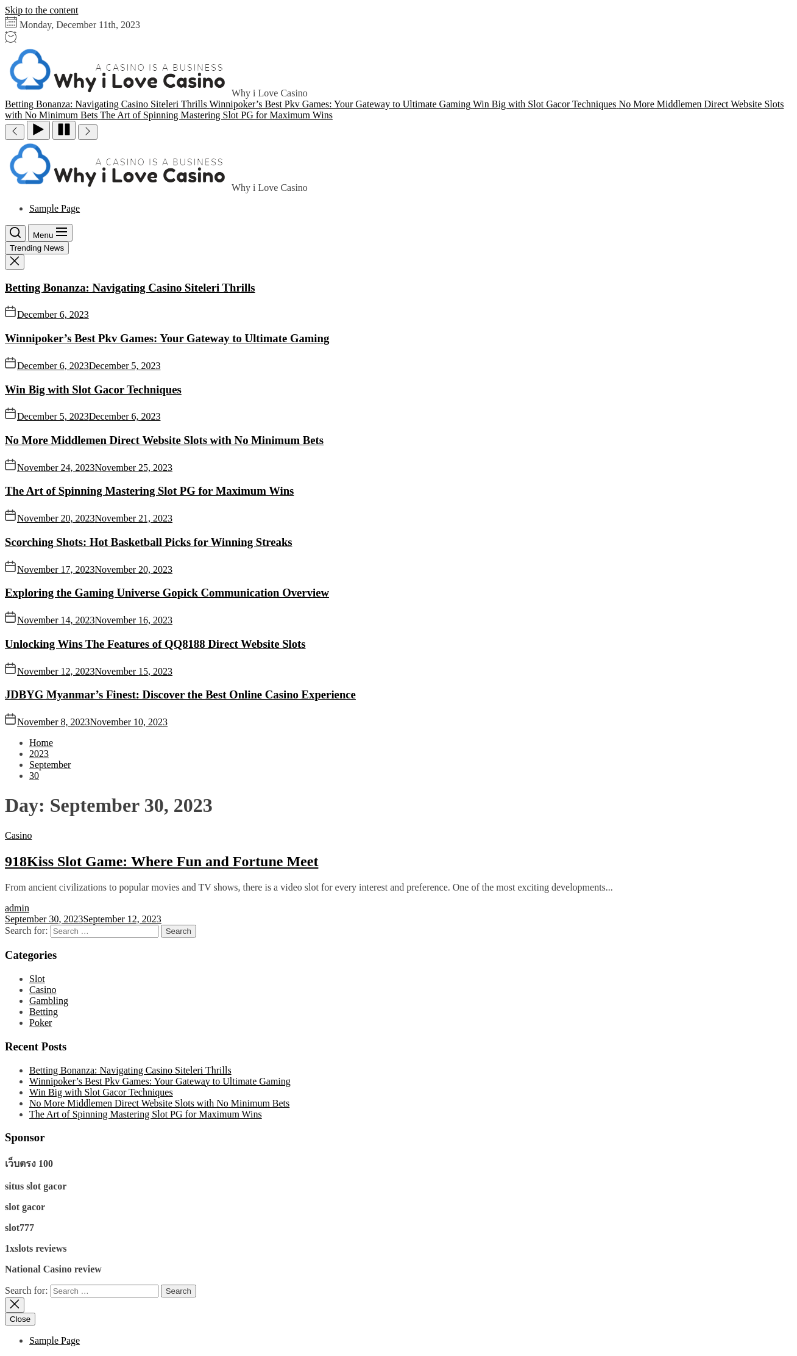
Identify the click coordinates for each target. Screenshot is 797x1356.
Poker (40, 1022)
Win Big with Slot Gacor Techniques (93, 389)
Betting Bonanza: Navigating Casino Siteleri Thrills (130, 287)
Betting (43, 1011)
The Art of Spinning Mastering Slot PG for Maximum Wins (149, 490)
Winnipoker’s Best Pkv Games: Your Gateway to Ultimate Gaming (167, 338)
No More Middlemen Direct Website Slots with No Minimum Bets (164, 440)
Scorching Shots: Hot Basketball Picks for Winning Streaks (148, 542)
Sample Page (54, 208)
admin (17, 908)
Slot (37, 979)
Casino (18, 835)
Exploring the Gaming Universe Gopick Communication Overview (167, 592)
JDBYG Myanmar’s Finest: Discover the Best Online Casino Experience (180, 694)
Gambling (48, 1000)
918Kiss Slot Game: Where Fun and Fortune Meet (161, 861)
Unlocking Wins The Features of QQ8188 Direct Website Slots (155, 643)
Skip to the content (41, 10)
